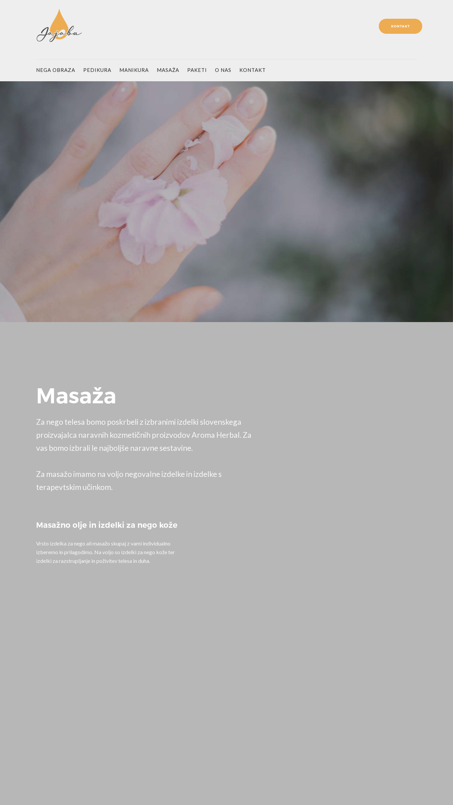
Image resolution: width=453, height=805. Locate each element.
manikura (134, 70)
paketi (197, 70)
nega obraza (55, 70)
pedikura (97, 70)
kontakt (252, 70)
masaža (168, 70)
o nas (223, 70)
